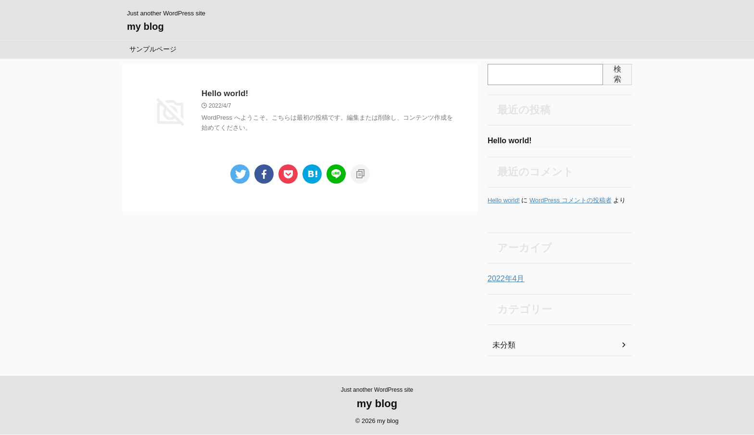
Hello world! (223, 94)
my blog (145, 26)
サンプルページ (152, 49)
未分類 (502, 346)
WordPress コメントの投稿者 (570, 201)
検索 (617, 74)
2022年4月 (504, 280)
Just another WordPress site (377, 390)
